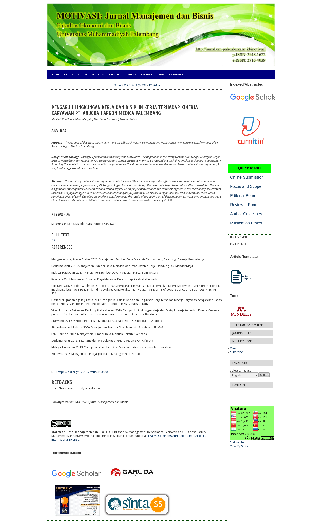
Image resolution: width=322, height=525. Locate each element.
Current (130, 74)
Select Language (240, 370)
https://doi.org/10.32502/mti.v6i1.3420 (83, 372)
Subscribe (236, 352)
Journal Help (241, 333)
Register (97, 74)
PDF (53, 240)
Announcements (170, 74)
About (69, 74)
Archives (147, 74)
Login (82, 74)
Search (114, 74)
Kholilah (154, 85)
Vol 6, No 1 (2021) (135, 85)
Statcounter (237, 442)
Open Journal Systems (247, 324)
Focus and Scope (245, 186)
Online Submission (247, 177)
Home (55, 74)
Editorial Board (243, 195)
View (233, 348)
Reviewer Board (244, 205)
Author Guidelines (246, 214)
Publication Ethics (246, 223)
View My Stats (239, 446)
